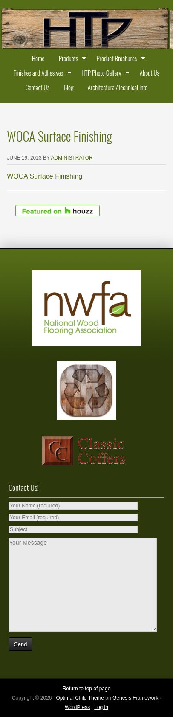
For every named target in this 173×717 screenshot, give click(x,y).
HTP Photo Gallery (103, 74)
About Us (149, 72)
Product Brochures (118, 59)
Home (38, 58)
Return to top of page (87, 689)
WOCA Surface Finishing (44, 176)
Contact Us (37, 87)
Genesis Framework (135, 698)
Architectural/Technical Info (117, 87)
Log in (101, 707)
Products (70, 59)
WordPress (77, 707)
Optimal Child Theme (80, 698)
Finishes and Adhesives (40, 74)
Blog (68, 87)
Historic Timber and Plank (86, 29)
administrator (71, 158)
